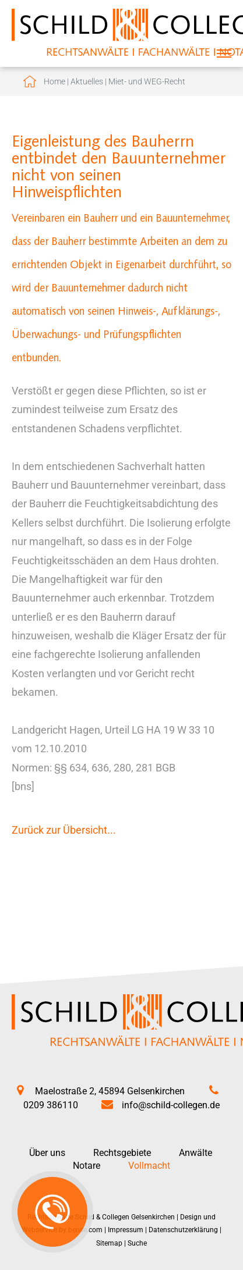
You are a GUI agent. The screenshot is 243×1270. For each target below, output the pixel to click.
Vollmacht (149, 1165)
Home (54, 81)
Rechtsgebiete (122, 1152)
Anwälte (195, 1152)
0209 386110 (50, 1105)
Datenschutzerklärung (183, 1230)
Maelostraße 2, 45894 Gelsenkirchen (110, 1091)
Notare (86, 1165)
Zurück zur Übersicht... (64, 830)
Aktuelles (87, 81)
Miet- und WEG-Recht (146, 81)
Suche (137, 1243)
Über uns (47, 1152)
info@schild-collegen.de (171, 1105)
